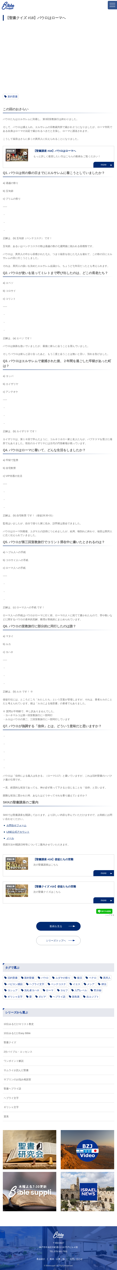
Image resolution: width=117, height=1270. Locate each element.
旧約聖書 (13, 977)
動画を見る (56, 926)
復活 (79, 977)
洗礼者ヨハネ (31, 990)
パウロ (44, 977)
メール (10, 838)
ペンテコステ (58, 984)
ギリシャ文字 (15, 996)
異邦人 (107, 977)
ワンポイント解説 (14, 1060)
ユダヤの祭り (62, 977)
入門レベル (81, 990)
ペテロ (92, 977)
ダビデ (42, 996)
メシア (90, 984)
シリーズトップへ (56, 940)
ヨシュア (13, 990)
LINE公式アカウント (18, 831)
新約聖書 (13, 96)
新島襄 (76, 996)
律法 (103, 984)
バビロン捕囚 (15, 984)
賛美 (6, 1116)
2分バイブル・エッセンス (18, 1051)
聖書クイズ (10, 1042)
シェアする (109, 915)
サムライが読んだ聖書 (16, 1070)
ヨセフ (64, 990)
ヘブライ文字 (36, 984)
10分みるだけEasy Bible (17, 1033)
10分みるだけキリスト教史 (19, 1024)
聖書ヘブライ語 (12, 1088)
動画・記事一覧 (57, 1259)
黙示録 (97, 990)
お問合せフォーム (16, 825)
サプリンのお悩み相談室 (17, 1079)
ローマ (49, 990)
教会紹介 (41, 1259)
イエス (76, 984)
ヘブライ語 (59, 996)
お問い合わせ (76, 1259)
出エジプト (92, 996)
